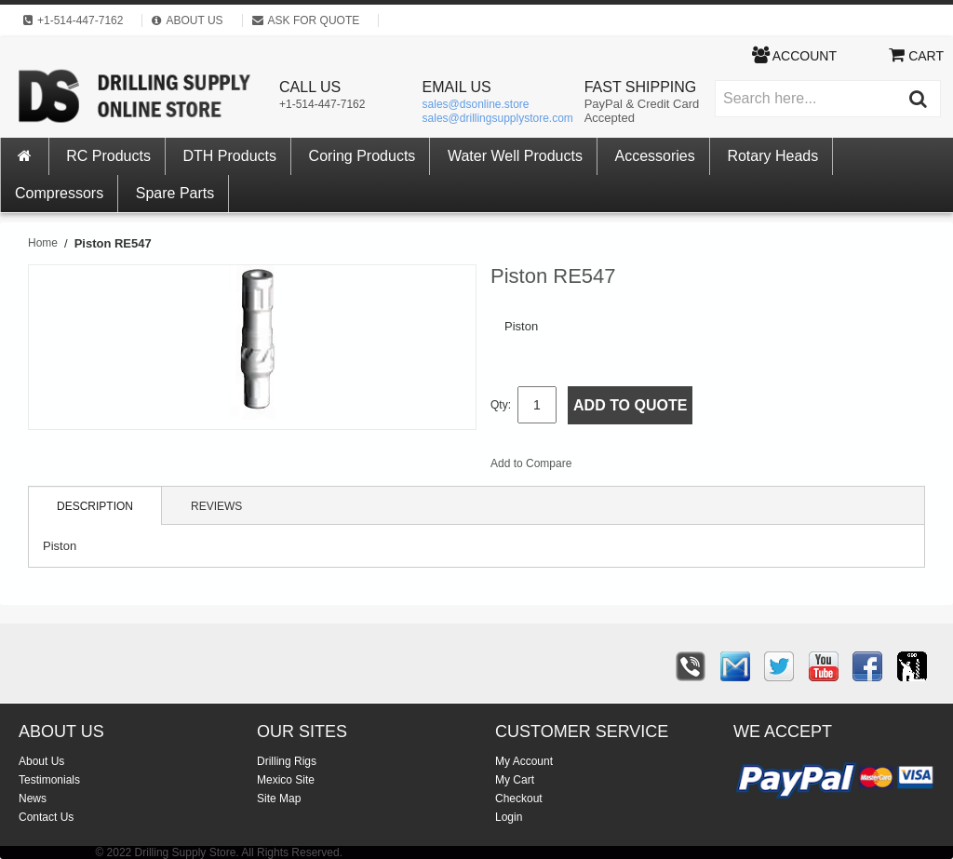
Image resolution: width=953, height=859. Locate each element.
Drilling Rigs (286, 761)
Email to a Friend (610, 467)
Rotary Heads (772, 156)
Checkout (519, 798)
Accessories (655, 156)
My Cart (514, 779)
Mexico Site (286, 779)
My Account (524, 761)
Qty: (500, 404)
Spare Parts (175, 193)
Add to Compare (530, 463)
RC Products (108, 156)
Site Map (279, 798)
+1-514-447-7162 (322, 104)
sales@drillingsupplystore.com (498, 118)
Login (508, 817)
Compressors (59, 193)
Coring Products (362, 156)
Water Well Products (515, 156)
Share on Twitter (685, 467)
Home (43, 242)
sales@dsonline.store (476, 104)
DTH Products (229, 156)
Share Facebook (648, 467)
